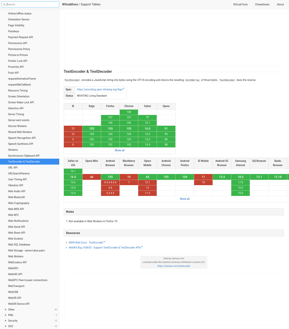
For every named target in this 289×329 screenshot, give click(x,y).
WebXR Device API (18, 303)
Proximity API (16, 66)
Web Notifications (18, 220)
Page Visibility (16, 25)
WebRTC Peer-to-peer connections (27, 280)
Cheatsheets (262, 4)
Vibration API (15, 185)
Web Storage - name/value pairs (26, 250)
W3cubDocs (70, 4)
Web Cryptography (18, 203)
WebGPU (13, 268)
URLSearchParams (19, 173)
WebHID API (15, 274)
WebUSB (13, 291)
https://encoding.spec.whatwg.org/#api (99, 89)
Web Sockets (15, 238)
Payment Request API (20, 37)
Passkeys (13, 31)
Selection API (15, 108)
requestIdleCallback (19, 84)
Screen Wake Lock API (21, 102)
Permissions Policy (19, 49)
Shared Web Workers (20, 132)
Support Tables (90, 4)
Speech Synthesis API (20, 143)
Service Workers (17, 126)
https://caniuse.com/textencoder (174, 266)
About (280, 4)
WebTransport (16, 286)
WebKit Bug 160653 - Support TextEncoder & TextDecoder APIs (105, 247)
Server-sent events (18, 120)
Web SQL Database (19, 244)
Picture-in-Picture (18, 55)
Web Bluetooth (16, 197)
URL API (13, 167)
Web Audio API (16, 191)
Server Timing (16, 114)
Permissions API (17, 43)
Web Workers (15, 256)
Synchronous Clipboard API (23, 155)
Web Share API (16, 232)
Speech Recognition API (22, 137)
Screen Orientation (18, 96)
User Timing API (17, 179)
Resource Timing (18, 90)
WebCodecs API (17, 262)
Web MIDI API (16, 209)
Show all (120, 150)
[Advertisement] (174, 39)
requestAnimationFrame (22, 78)
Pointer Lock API (17, 60)
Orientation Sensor (19, 19)
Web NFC (13, 214)
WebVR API (14, 297)
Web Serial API (16, 226)
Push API (13, 72)
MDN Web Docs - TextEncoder (86, 242)
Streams (13, 149)
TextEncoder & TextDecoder (24, 161)
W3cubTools (240, 4)
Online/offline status (19, 13)
